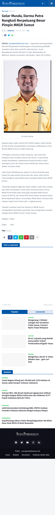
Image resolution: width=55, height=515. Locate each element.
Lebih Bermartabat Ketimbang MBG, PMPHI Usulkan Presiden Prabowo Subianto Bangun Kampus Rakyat (25, 409)
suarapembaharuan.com (19, 43)
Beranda (5, 11)
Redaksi (16, 455)
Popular (14, 312)
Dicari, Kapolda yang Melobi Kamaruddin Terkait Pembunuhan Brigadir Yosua (40, 341)
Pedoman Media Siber (41, 455)
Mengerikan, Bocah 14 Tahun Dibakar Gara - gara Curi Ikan (40, 359)
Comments (40, 312)
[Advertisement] (27, 486)
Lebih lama (47, 305)
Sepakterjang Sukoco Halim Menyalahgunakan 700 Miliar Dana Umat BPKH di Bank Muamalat (27, 422)
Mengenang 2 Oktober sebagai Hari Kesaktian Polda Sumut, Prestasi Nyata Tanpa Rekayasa (38, 324)
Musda (12, 11)
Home (7, 455)
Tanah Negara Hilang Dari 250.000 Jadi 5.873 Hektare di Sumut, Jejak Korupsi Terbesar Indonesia (26, 381)
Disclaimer (26, 455)
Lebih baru (7, 305)
